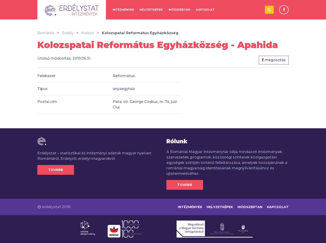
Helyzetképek (151, 9)
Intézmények (123, 9)
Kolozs (87, 33)
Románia (45, 33)
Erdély (68, 33)
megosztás (274, 60)
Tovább (55, 170)
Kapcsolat (205, 9)
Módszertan (179, 9)
